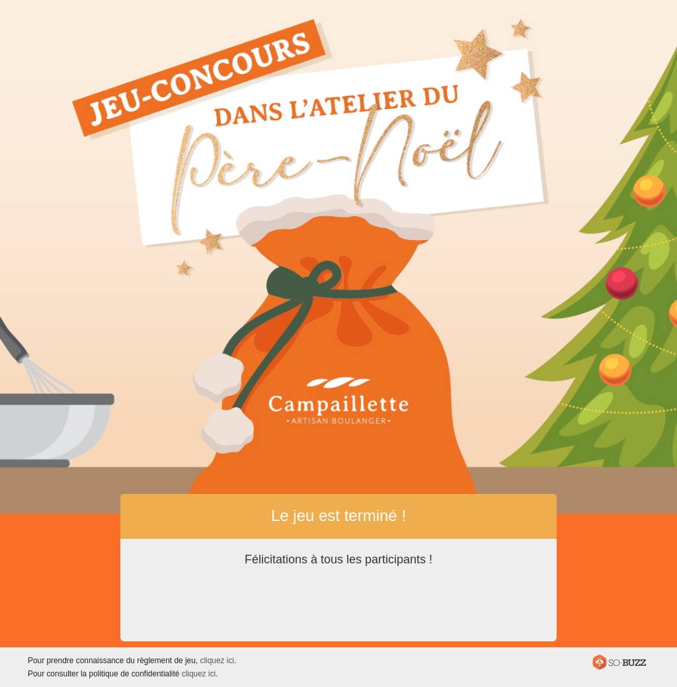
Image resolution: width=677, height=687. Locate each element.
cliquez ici (217, 660)
